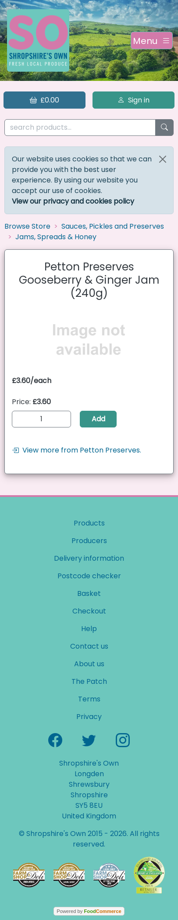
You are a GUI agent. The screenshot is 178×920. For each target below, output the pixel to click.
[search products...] (80, 127)
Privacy (89, 717)
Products (89, 523)
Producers (89, 541)
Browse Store (27, 226)
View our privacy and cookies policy (73, 201)
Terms (89, 699)
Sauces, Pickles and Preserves (112, 226)
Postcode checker (89, 576)
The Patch (89, 681)
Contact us (89, 646)
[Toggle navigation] (152, 40)
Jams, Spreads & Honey (55, 237)
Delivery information (89, 558)
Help (89, 629)
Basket (89, 593)
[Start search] (164, 127)
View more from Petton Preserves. (76, 450)
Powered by (89, 911)
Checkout (89, 611)
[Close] (162, 159)
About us (89, 664)
